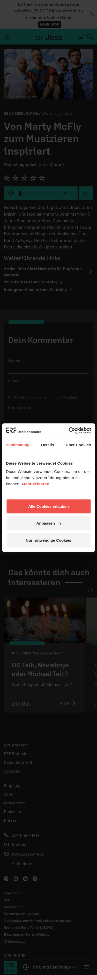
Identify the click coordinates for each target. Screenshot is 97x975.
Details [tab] (47, 445)
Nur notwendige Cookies (48, 540)
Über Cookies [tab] (78, 445)
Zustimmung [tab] (17, 445)
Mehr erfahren (36, 483)
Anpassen (48, 523)
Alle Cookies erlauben (48, 506)
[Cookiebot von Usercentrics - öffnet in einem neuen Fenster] (69, 430)
